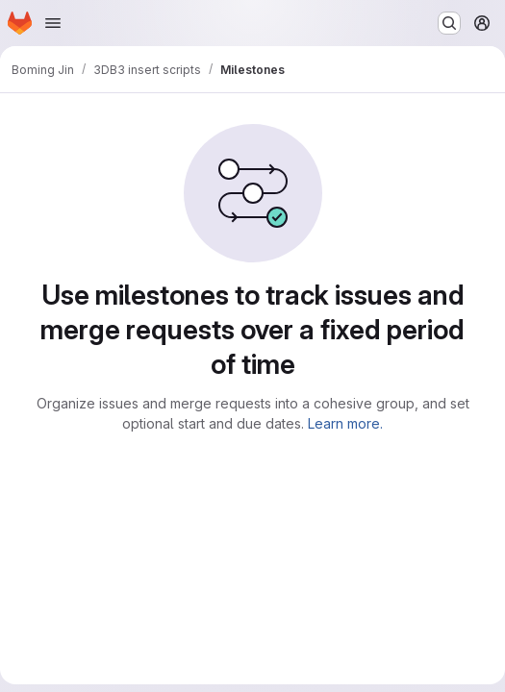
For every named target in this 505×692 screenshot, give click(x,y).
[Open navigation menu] (53, 23)
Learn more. (345, 423)
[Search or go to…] (449, 23)
